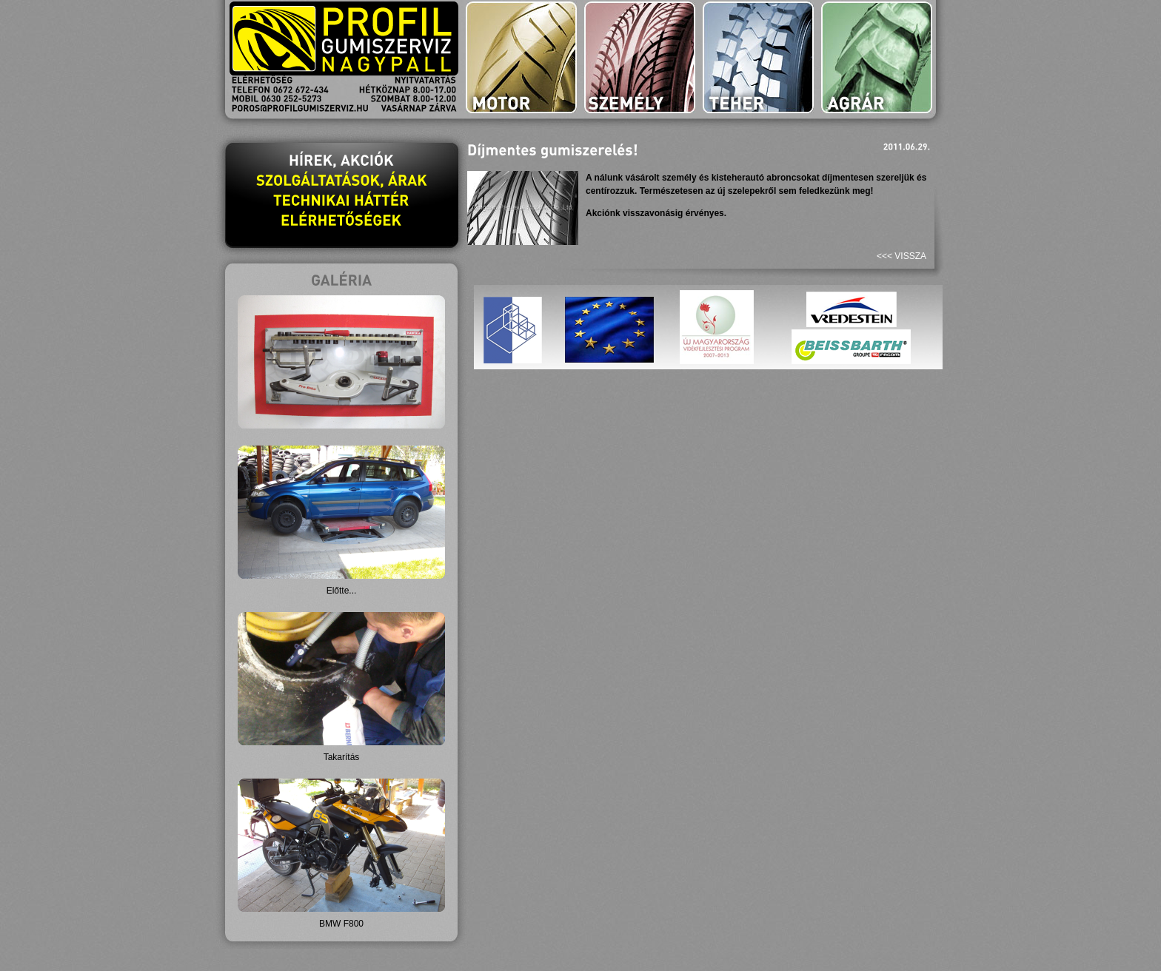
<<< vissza (901, 256)
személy (639, 57)
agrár (876, 57)
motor (521, 57)
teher (758, 57)
